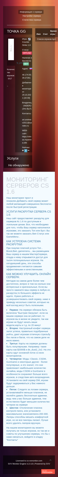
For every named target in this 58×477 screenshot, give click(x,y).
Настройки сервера (32, 16)
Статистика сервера (31, 20)
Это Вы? (27, 109)
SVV (48, 464)
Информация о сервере (31, 12)
